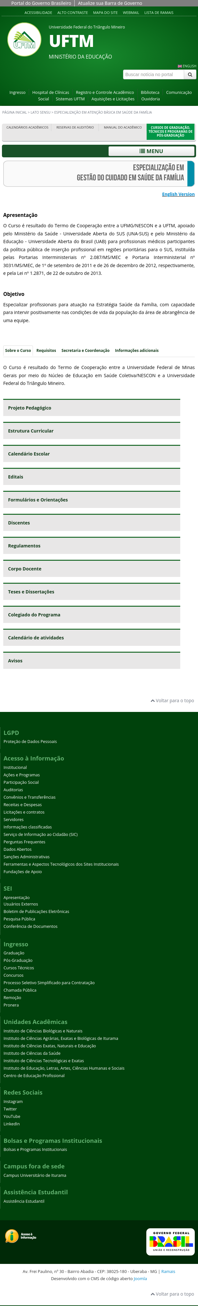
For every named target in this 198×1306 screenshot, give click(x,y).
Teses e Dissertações (31, 592)
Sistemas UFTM (70, 99)
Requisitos (46, 350)
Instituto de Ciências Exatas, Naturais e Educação (50, 1046)
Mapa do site (105, 12)
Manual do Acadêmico (123, 127)
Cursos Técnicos (19, 968)
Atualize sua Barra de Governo (110, 3)
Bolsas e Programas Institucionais (35, 1149)
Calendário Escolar (29, 454)
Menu (151, 151)
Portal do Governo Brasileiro (41, 3)
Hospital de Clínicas (50, 92)
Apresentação (17, 897)
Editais (15, 477)
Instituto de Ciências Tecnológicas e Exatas (44, 1061)
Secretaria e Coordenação (85, 350)
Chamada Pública (20, 990)
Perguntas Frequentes (24, 842)
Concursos (14, 975)
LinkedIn (12, 1124)
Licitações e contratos (24, 812)
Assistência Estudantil (24, 1201)
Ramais (168, 1271)
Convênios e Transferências (30, 797)
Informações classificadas (28, 827)
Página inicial (14, 112)
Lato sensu (41, 112)
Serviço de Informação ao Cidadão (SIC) (41, 834)
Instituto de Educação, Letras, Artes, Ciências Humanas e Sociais (64, 1068)
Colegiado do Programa (34, 615)
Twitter (10, 1109)
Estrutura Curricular (31, 431)
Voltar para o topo (172, 700)
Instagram (13, 1101)
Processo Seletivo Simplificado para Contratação (49, 982)
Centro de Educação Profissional (34, 1075)
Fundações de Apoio (23, 871)
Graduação (14, 953)
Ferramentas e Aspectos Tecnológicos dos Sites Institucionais (61, 864)
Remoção (12, 997)
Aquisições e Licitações (112, 99)
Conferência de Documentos (30, 926)
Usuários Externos (21, 904)
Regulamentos (24, 546)
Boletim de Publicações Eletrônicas (36, 911)
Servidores (14, 819)
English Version (178, 194)
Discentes (19, 523)
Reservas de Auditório (75, 127)
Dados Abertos (18, 849)
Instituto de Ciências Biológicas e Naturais (43, 1031)
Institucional (15, 767)
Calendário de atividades (36, 638)
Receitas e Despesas (23, 804)
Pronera (11, 1005)
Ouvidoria (150, 99)
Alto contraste (72, 12)
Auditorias (13, 790)
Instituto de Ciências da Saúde (32, 1053)
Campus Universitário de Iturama (35, 1175)
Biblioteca (150, 92)
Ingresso (17, 92)
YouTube (12, 1116)
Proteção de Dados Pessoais (30, 741)
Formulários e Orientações (38, 500)
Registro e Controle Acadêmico (105, 92)
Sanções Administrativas (27, 857)
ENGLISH (189, 66)
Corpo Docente (24, 569)
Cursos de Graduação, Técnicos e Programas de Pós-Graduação (171, 132)
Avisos (15, 661)
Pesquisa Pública (19, 919)
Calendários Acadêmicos (27, 127)
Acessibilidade (38, 12)
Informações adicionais (137, 350)
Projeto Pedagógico (29, 408)
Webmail (131, 12)
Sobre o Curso (18, 350)
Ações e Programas (22, 775)
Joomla (140, 1278)
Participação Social (21, 782)
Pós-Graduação (18, 960)
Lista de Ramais (158, 12)
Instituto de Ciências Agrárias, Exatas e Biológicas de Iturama (61, 1038)
